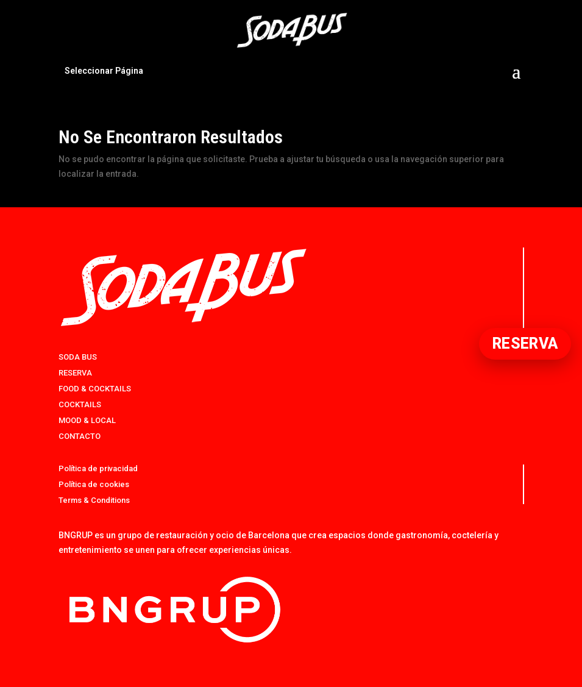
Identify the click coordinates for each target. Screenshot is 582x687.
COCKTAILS (80, 404)
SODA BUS (78, 356)
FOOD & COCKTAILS (95, 388)
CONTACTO (80, 436)
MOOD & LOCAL (87, 420)
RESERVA (75, 372)
